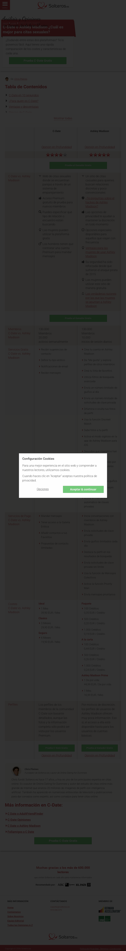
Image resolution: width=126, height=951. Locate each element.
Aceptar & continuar (83, 489)
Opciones (43, 489)
